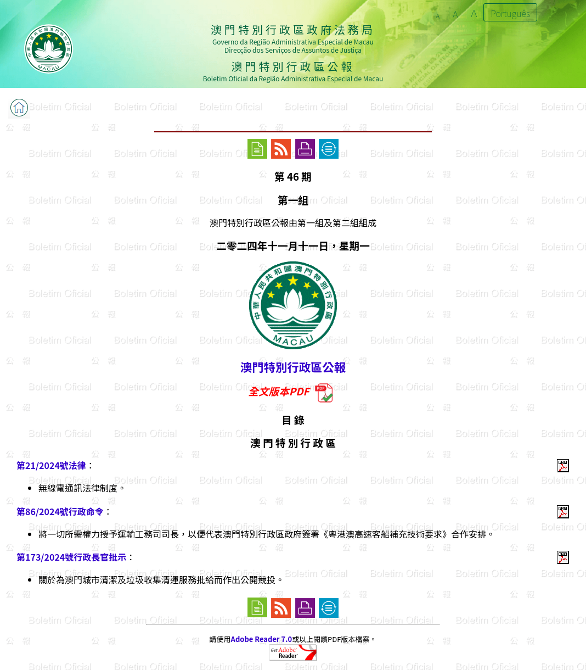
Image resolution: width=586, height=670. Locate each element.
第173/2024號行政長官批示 (71, 556)
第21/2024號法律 (51, 465)
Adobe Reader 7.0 (261, 639)
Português (510, 13)
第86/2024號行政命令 (60, 511)
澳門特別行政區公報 (293, 366)
